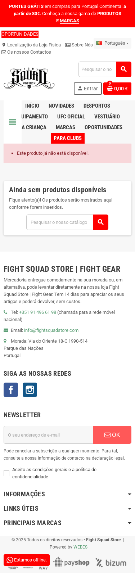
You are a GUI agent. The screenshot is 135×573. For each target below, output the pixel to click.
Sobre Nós (79, 45)
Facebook (11, 390)
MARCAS (69, 20)
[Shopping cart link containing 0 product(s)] (117, 88)
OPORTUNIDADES (20, 34)
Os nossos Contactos (26, 52)
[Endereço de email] (48, 435)
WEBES (80, 547)
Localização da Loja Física (31, 45)
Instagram (30, 390)
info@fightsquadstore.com (51, 330)
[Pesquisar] (104, 69)
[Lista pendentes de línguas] (112, 43)
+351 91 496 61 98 (37, 312)
